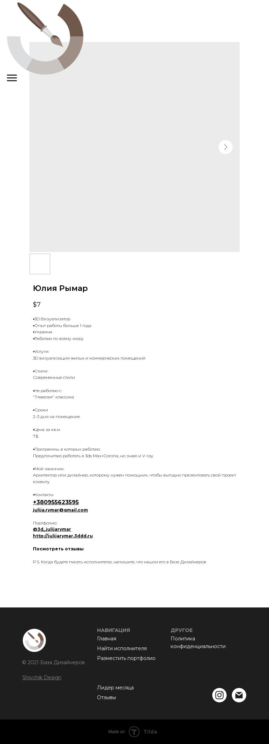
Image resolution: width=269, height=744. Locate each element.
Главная (106, 638)
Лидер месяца (115, 687)
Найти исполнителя (122, 648)
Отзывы (106, 697)
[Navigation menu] (12, 78)
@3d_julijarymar (52, 529)
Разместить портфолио (126, 658)
